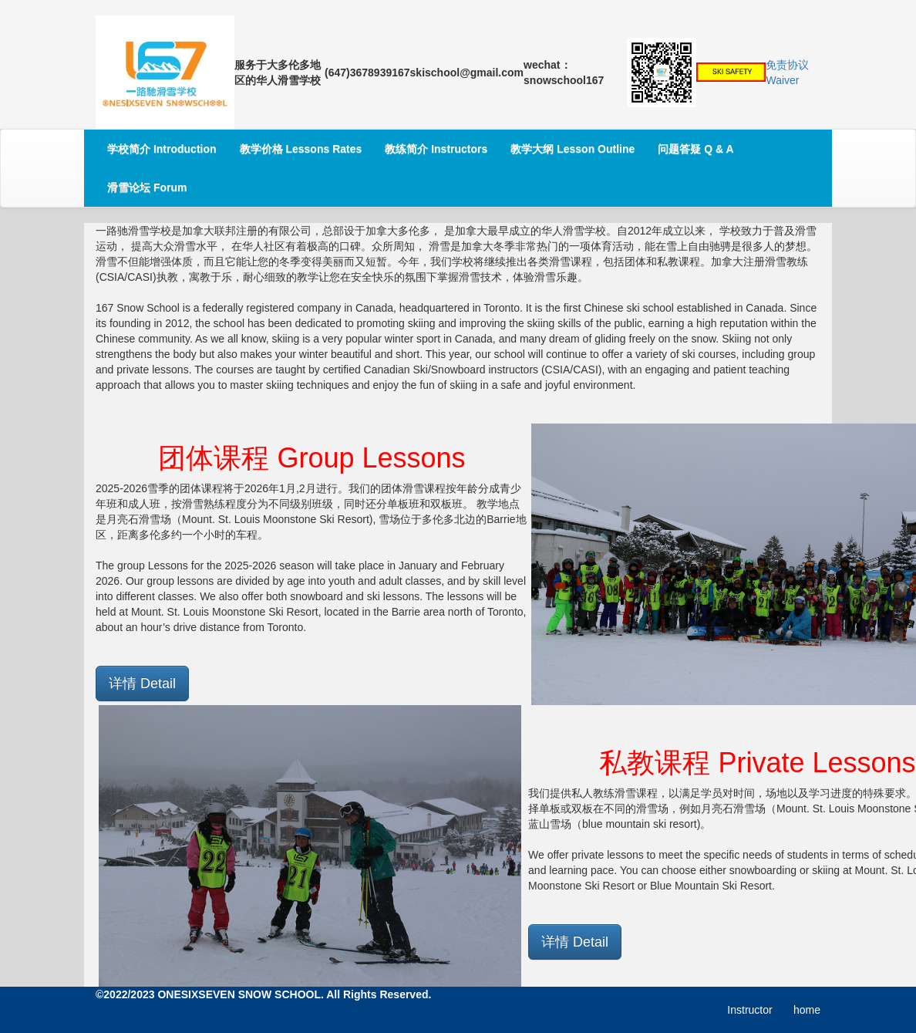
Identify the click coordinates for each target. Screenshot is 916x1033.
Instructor (749, 1010)
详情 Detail (142, 683)
